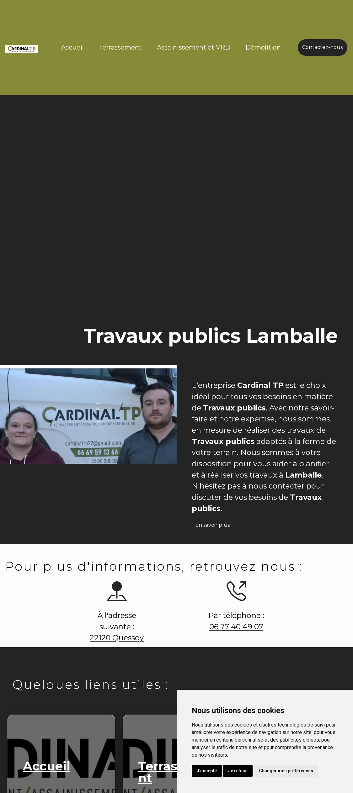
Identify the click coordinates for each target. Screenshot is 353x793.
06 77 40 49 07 (233, 627)
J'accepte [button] (207, 770)
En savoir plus (215, 528)
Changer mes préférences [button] (286, 770)
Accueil (72, 47)
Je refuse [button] (238, 770)
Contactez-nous (322, 47)
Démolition (263, 47)
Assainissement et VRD (193, 47)
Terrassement (120, 47)
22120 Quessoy (113, 638)
